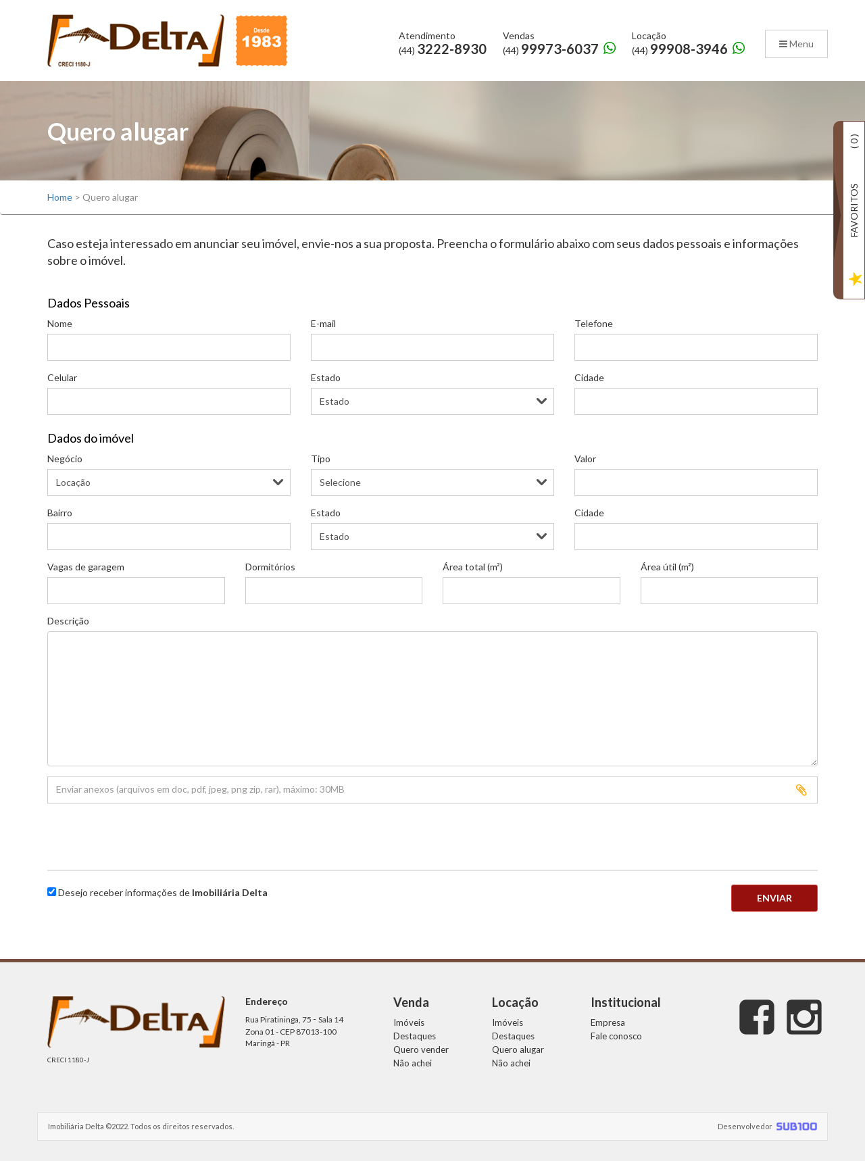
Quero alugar (518, 1049)
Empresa (608, 1022)
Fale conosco (616, 1036)
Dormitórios (270, 566)
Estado (326, 377)
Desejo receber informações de (163, 892)
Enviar (774, 898)
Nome (59, 323)
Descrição (68, 620)
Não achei (412, 1063)
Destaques (414, 1036)
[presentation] (126, 834)
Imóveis (408, 1022)
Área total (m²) (473, 566)
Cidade (589, 377)
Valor (585, 458)
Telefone (593, 323)
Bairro (59, 512)
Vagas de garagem (85, 566)
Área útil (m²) (667, 566)
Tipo (320, 458)
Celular (62, 377)
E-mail (323, 323)
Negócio (64, 458)
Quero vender (421, 1049)
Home (59, 197)
